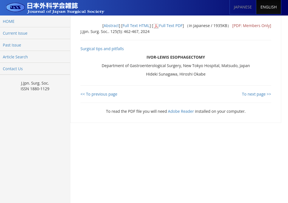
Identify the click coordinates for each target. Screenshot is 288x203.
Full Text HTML (136, 25)
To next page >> (256, 94)
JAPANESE (243, 7)
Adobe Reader (181, 111)
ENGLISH (268, 7)
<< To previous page (98, 94)
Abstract (111, 25)
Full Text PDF (171, 25)
